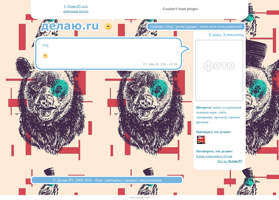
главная (156, 26)
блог (99, 180)
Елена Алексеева (226, 34)
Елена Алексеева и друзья (214, 156)
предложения (151, 180)
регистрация (186, 26)
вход (169, 26)
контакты (113, 180)
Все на (230, 161)
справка (130, 180)
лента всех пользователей (220, 26)
